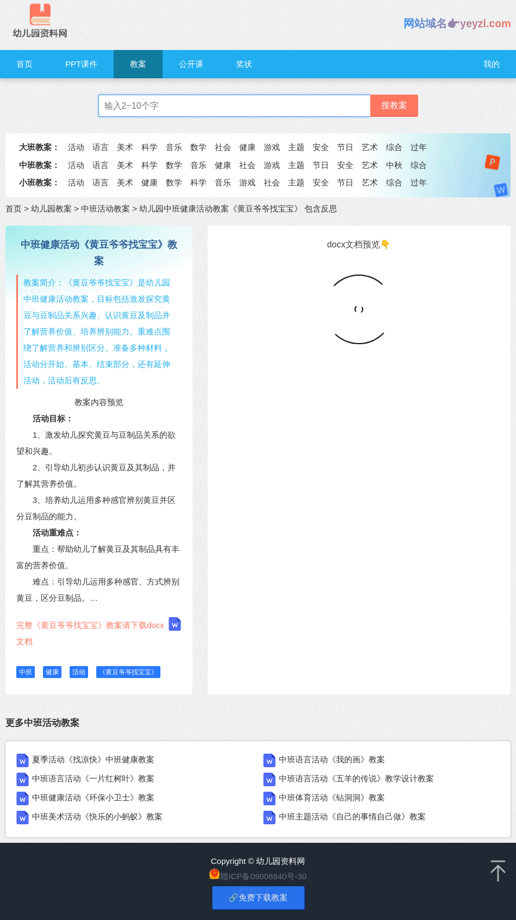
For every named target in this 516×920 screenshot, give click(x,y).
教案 (138, 64)
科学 (149, 147)
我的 (491, 64)
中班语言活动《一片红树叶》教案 (93, 778)
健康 (247, 147)
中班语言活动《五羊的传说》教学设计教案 (356, 778)
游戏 (272, 147)
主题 (296, 147)
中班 (25, 672)
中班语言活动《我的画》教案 (332, 759)
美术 (125, 147)
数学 (198, 147)
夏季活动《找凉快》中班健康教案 (93, 759)
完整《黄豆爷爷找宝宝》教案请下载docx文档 (99, 631)
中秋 (394, 165)
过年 (419, 147)
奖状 (244, 64)
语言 (100, 147)
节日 (345, 147)
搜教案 (394, 105)
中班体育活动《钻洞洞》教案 (332, 797)
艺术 (370, 147)
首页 (24, 64)
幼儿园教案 (51, 208)
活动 (76, 147)
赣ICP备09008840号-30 (263, 876)
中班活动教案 (105, 208)
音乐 (174, 147)
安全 (321, 147)
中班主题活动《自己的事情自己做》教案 (352, 816)
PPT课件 (81, 64)
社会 (223, 147)
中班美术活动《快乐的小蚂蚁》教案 (97, 816)
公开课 (191, 64)
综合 (394, 147)
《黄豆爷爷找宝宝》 (128, 672)
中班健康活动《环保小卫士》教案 (93, 797)
